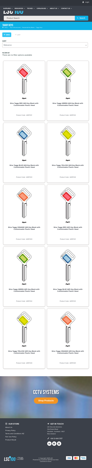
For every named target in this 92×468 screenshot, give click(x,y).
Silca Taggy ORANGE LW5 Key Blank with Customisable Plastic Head (68, 352)
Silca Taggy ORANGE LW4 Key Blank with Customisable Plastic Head (24, 228)
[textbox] (39, 18)
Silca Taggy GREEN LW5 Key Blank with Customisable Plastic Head (24, 290)
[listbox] (45, 45)
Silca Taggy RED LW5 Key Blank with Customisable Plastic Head (68, 228)
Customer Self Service (48, 460)
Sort (4, 41)
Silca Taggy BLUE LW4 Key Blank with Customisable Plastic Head (24, 166)
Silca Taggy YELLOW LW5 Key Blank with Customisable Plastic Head (24, 352)
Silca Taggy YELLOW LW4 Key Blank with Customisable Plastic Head (68, 166)
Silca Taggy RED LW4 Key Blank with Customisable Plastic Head (24, 104)
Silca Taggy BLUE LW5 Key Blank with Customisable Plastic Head (67, 290)
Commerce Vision (45, 461)
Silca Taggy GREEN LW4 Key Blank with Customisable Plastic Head (68, 104)
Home (5, 27)
